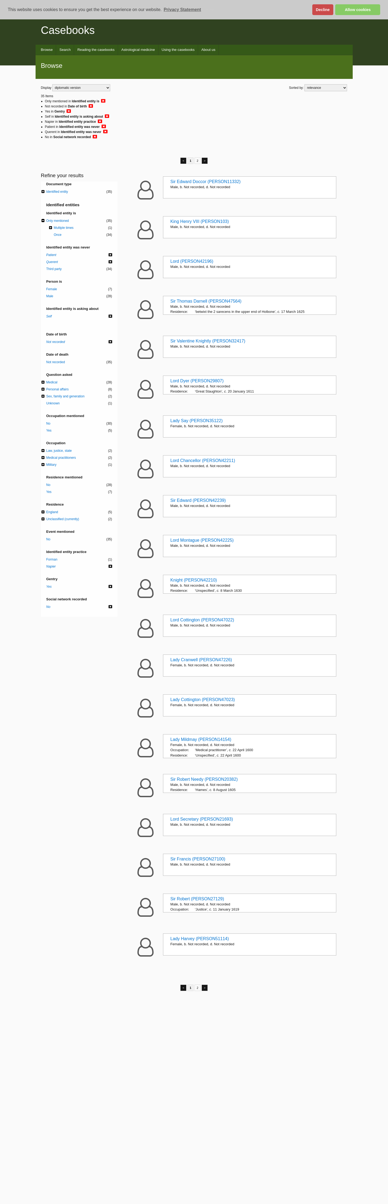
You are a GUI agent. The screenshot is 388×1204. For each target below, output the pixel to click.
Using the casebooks (178, 50)
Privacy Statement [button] (182, 9)
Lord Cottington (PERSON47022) (202, 620)
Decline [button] (323, 10)
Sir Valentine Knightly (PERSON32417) (207, 341)
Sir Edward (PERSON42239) (198, 500)
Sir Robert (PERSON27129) (197, 899)
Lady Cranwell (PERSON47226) (201, 659)
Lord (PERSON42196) (191, 261)
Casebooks (68, 30)
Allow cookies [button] (358, 10)
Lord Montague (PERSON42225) (202, 540)
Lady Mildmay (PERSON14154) (200, 739)
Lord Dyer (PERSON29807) (196, 381)
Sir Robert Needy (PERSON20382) (204, 779)
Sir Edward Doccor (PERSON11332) (205, 181)
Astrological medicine (138, 50)
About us (208, 50)
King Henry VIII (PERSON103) (199, 221)
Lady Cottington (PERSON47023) (202, 699)
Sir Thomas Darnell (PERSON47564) (205, 301)
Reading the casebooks (96, 50)
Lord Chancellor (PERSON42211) (202, 460)
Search (65, 50)
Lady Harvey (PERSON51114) (199, 938)
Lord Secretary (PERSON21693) (201, 819)
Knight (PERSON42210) (193, 580)
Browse (47, 50)
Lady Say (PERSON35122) (196, 420)
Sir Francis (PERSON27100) (197, 859)
